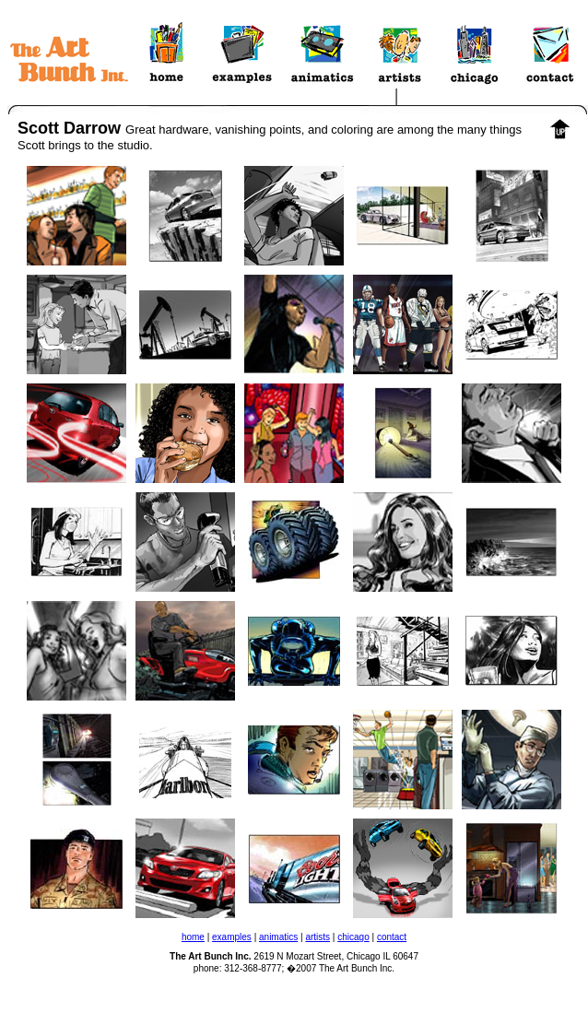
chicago (353, 937)
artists (317, 937)
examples (232, 937)
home (193, 937)
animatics (278, 937)
